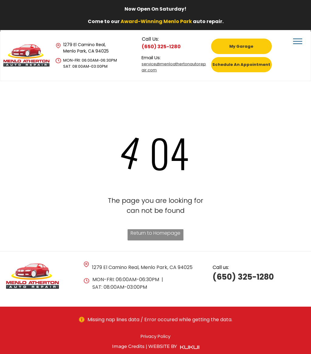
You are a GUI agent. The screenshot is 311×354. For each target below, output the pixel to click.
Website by (162, 346)
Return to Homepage (155, 233)
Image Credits (128, 346)
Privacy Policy (155, 336)
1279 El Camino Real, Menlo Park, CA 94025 (86, 48)
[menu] (298, 41)
